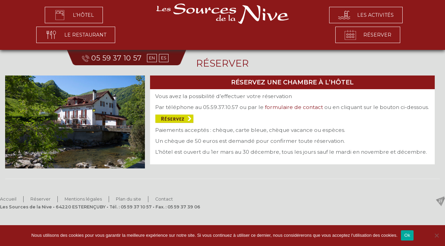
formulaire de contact (294, 107)
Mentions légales (83, 199)
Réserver (40, 199)
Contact (164, 199)
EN (152, 57)
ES (163, 57)
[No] (436, 235)
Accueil (8, 199)
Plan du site (128, 199)
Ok (407, 235)
